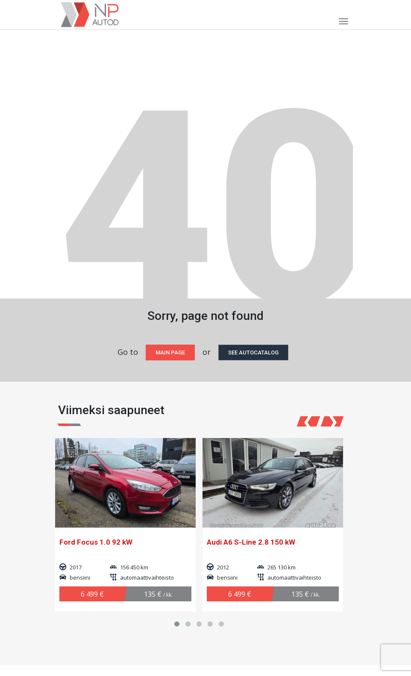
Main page (170, 352)
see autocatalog (253, 352)
